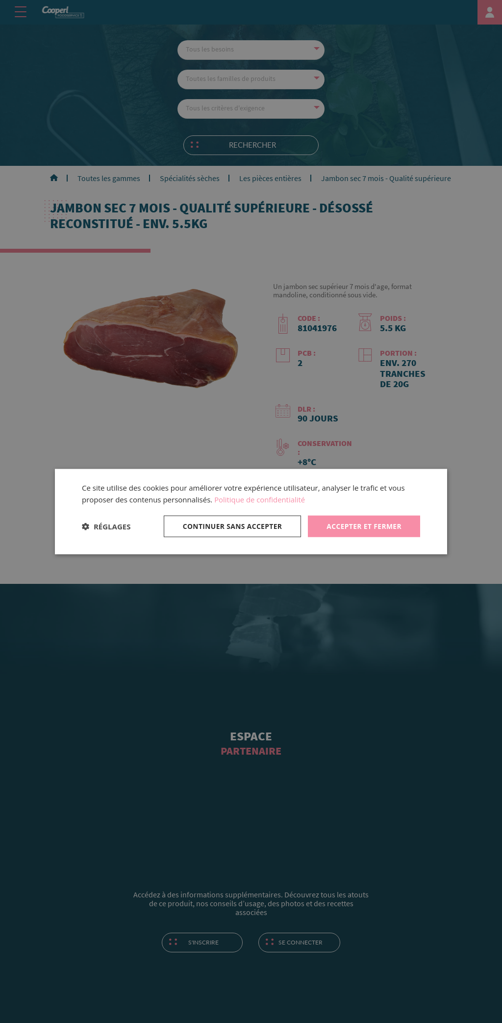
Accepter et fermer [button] (364, 525)
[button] (106, 526)
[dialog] (251, 511)
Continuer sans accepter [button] (230, 525)
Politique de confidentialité (260, 499)
